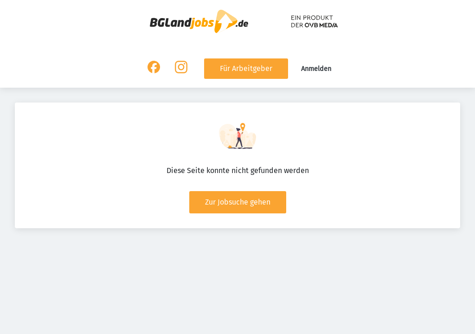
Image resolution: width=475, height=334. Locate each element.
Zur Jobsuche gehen (237, 202)
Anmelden (316, 69)
